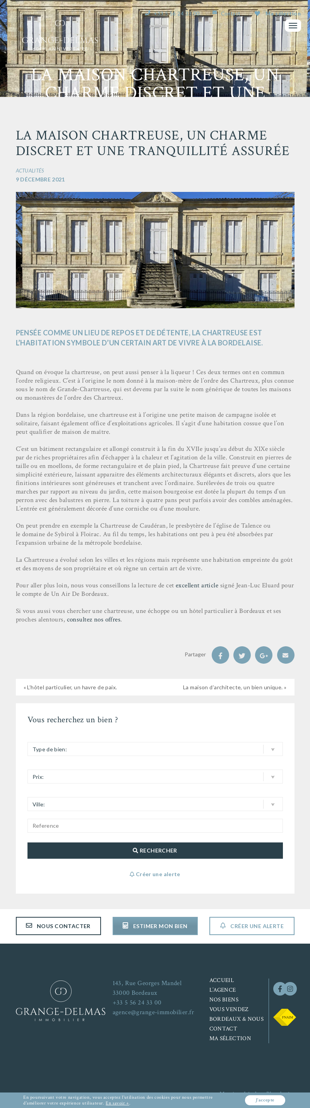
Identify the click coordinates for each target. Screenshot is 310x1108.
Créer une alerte (252, 926)
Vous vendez (229, 1009)
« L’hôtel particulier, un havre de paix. (70, 687)
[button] (155, 749)
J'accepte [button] (264, 1100)
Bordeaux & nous (236, 1019)
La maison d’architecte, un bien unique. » (234, 687)
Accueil (221, 980)
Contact (230, 13)
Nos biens (223, 999)
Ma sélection (278, 13)
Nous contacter (58, 926)
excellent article (197, 585)
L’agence (222, 990)
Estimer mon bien (154, 926)
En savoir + (117, 1103)
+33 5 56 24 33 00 (176, 13)
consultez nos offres (94, 619)
